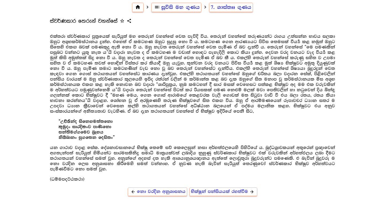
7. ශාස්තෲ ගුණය (231, 7)
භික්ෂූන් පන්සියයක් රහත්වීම (223, 191)
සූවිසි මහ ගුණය (176, 7)
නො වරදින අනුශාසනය (157, 191)
